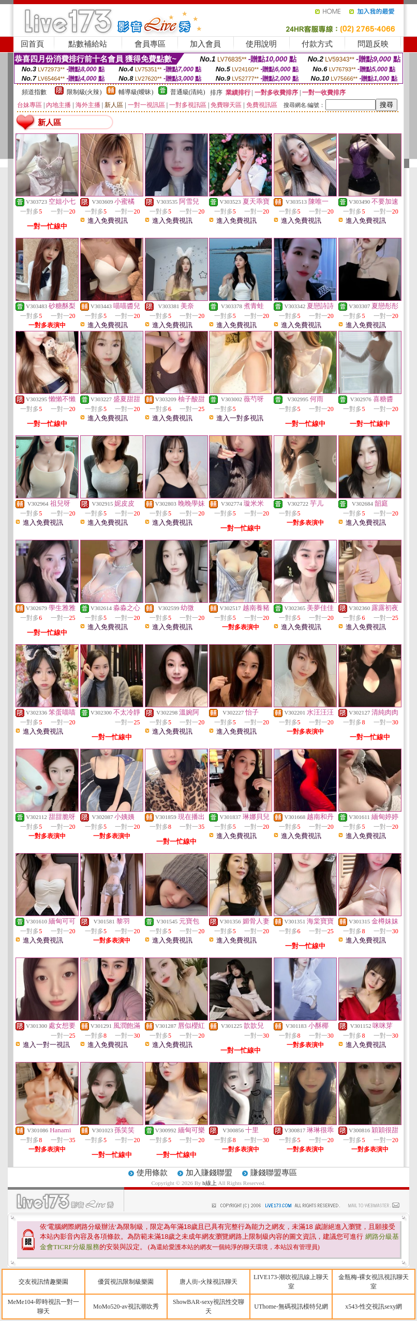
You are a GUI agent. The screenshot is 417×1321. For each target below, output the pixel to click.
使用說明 (261, 44)
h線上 (210, 1183)
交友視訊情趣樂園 (43, 1281)
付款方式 (317, 44)
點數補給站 (87, 44)
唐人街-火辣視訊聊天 (208, 1281)
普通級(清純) (187, 92)
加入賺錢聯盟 (209, 1172)
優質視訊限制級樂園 (126, 1281)
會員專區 (150, 44)
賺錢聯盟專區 (273, 1172)
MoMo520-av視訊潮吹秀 (126, 1306)
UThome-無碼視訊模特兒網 (291, 1306)
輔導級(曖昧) (136, 92)
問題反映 (373, 44)
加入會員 (205, 44)
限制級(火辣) (84, 92)
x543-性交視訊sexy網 (373, 1306)
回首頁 (32, 44)
